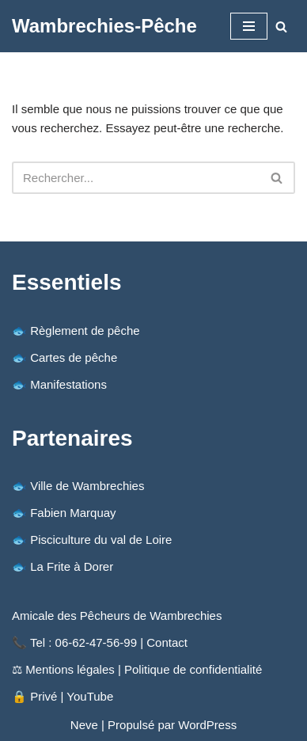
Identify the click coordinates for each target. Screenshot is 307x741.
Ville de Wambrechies (87, 485)
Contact (167, 642)
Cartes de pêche (73, 357)
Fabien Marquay (73, 512)
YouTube (89, 696)
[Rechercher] (281, 26)
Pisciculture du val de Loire (101, 539)
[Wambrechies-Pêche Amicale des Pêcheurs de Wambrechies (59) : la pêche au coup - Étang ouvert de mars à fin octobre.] (104, 26)
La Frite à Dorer (71, 566)
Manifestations (68, 384)
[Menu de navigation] (248, 26)
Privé (43, 696)
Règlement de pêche (84, 330)
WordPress (207, 725)
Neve (84, 725)
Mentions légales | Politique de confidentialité (143, 669)
